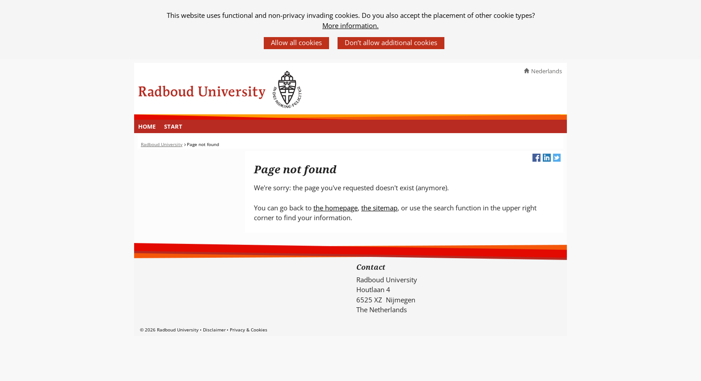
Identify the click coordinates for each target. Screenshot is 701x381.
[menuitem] (147, 126)
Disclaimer (214, 330)
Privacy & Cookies (248, 330)
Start (173, 126)
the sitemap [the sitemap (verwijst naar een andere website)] (379, 207)
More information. (350, 25)
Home (147, 126)
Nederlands (546, 71)
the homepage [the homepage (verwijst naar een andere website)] (335, 207)
